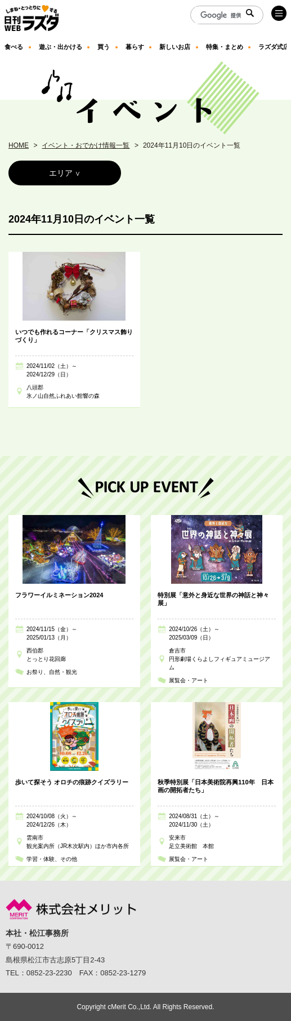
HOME (18, 145)
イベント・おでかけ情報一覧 (85, 145)
